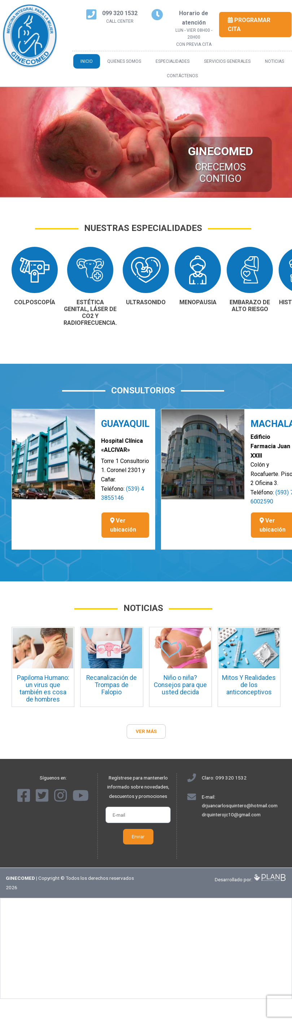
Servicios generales (227, 61)
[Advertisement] (146, 948)
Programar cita (249, 25)
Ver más (146, 731)
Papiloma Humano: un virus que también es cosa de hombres (43, 688)
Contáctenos (182, 75)
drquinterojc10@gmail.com (231, 814)
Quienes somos (124, 61)
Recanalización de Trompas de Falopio (111, 685)
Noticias (274, 61)
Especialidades (172, 61)
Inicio (86, 61)
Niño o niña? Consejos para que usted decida (180, 685)
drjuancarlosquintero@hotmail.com (240, 805)
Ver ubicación (123, 525)
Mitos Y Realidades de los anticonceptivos (249, 685)
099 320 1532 (231, 778)
